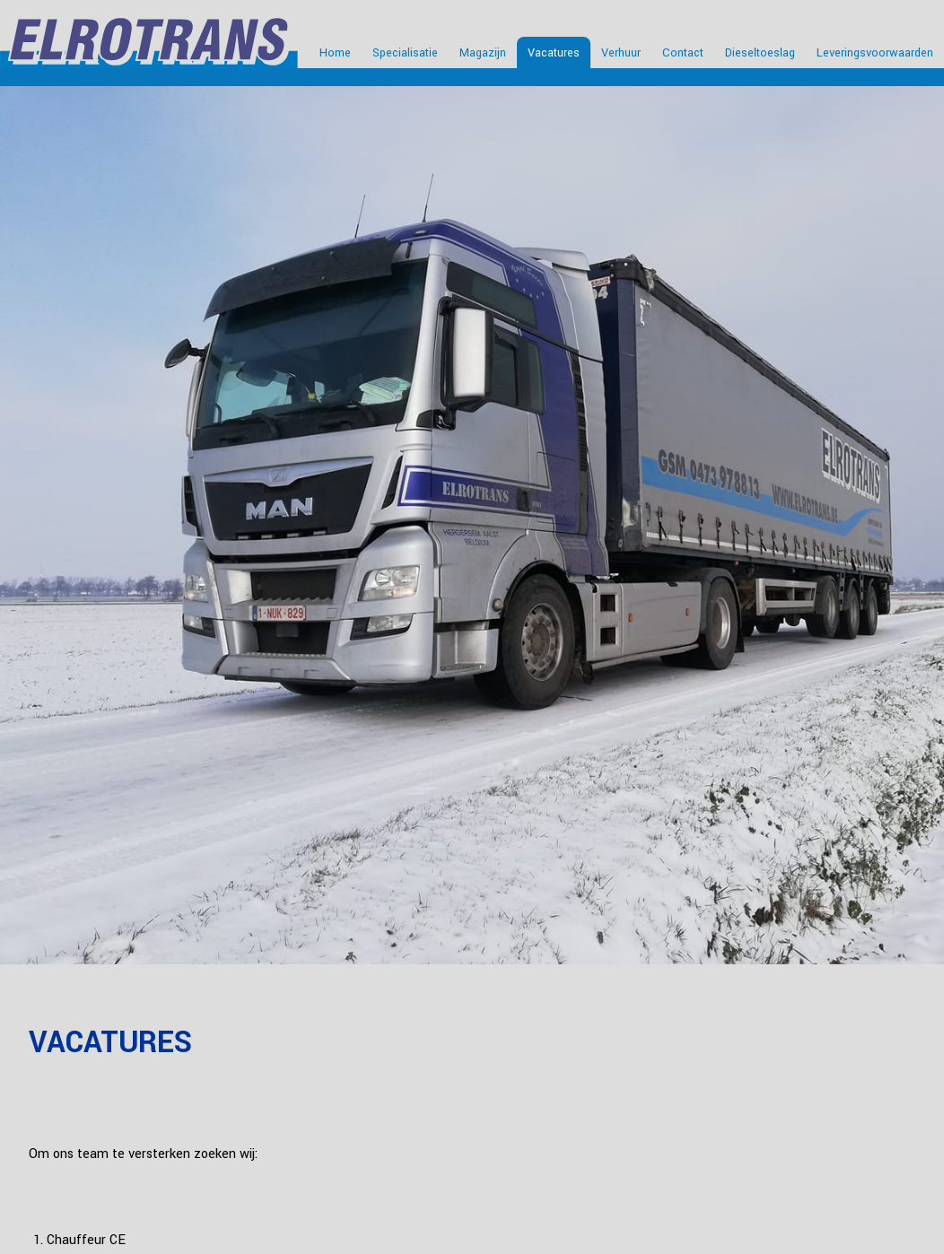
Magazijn (482, 53)
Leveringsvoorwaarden (875, 53)
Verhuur (621, 53)
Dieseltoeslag (760, 53)
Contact (683, 53)
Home (335, 53)
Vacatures (554, 53)
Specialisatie (405, 53)
